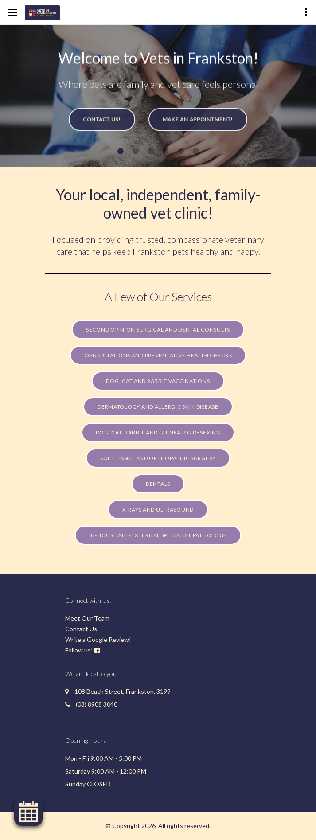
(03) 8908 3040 (96, 704)
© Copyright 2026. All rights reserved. (158, 825)
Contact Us (81, 629)
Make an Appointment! (198, 123)
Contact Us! (102, 123)
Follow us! (79, 650)
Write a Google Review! (98, 639)
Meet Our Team (87, 618)
